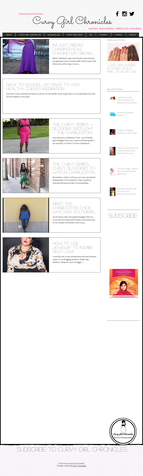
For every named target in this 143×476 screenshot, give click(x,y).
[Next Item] (134, 52)
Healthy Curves (122, 28)
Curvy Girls (93, 28)
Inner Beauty (136, 28)
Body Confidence (106, 28)
